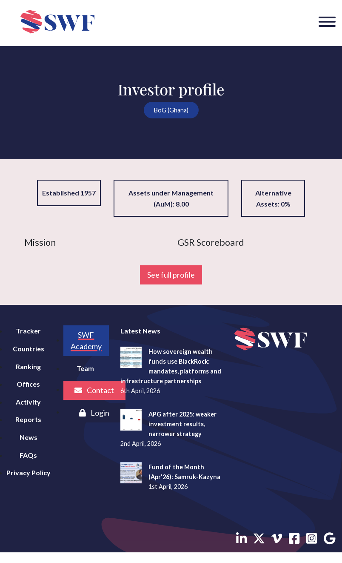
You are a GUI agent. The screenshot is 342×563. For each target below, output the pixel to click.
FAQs (28, 455)
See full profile (171, 274)
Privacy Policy (28, 472)
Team (85, 368)
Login (94, 412)
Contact (94, 390)
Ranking (28, 366)
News (28, 437)
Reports (28, 419)
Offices (28, 384)
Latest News (140, 331)
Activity (28, 402)
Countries (28, 349)
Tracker (28, 331)
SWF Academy (86, 340)
